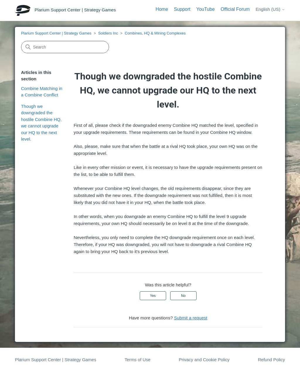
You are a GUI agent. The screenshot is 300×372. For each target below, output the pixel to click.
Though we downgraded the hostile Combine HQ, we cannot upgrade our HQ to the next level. (41, 123)
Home (162, 9)
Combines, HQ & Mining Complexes (155, 33)
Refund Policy (271, 359)
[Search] (65, 47)
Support (182, 9)
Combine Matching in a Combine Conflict (41, 92)
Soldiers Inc (108, 33)
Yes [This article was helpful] (153, 296)
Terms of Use (137, 359)
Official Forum (235, 9)
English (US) (270, 9)
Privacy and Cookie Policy (204, 359)
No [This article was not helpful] (183, 296)
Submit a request (190, 317)
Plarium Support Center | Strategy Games (56, 33)
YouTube (205, 9)
